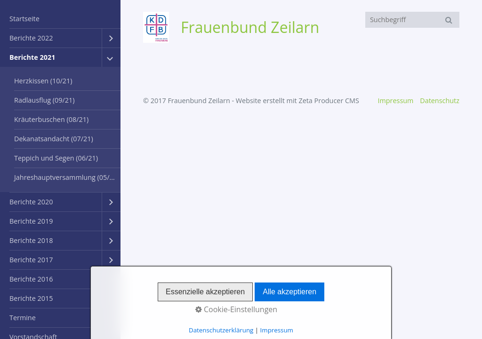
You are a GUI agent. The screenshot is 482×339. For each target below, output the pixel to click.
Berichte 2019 (31, 221)
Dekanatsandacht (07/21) (53, 138)
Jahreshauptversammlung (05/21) (66, 177)
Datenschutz (439, 100)
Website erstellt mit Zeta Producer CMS (297, 100)
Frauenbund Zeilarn (250, 27)
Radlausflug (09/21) (44, 100)
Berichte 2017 (31, 259)
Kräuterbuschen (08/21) (51, 119)
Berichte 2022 (31, 37)
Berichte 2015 (31, 298)
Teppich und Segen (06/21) (56, 157)
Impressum (395, 100)
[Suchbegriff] (412, 20)
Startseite (24, 18)
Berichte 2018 (31, 240)
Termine (22, 317)
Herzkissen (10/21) (43, 80)
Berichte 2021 (32, 57)
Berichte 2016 (31, 278)
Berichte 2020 (31, 201)
